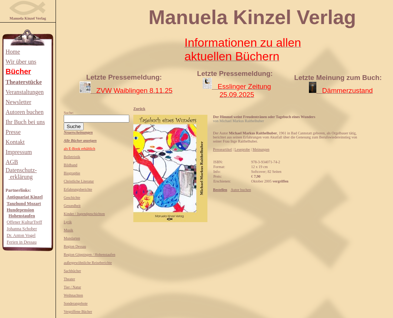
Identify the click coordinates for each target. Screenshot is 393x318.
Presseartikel (222, 149)
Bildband (70, 165)
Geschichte (72, 197)
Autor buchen (241, 190)
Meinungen (261, 149)
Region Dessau (75, 246)
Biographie (72, 173)
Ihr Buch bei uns (25, 122)
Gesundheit (72, 206)
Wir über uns (21, 61)
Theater (69, 279)
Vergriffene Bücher (78, 311)
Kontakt (15, 142)
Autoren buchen (25, 112)
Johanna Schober (22, 228)
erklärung (21, 177)
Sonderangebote (75, 303)
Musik (68, 230)
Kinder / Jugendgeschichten (84, 214)
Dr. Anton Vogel (21, 235)
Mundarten (72, 238)
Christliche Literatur (79, 181)
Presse (13, 132)
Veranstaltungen (25, 92)
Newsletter (18, 102)
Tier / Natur (72, 287)
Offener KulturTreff (24, 222)
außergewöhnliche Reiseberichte (88, 263)
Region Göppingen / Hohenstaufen (89, 254)
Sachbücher (72, 271)
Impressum (19, 152)
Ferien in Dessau (22, 242)
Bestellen (220, 190)
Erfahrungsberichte (78, 189)
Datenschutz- (21, 170)
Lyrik (68, 222)
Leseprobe (242, 149)
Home (13, 51)
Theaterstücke (24, 82)
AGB (12, 162)
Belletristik (72, 157)
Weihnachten (73, 295)
